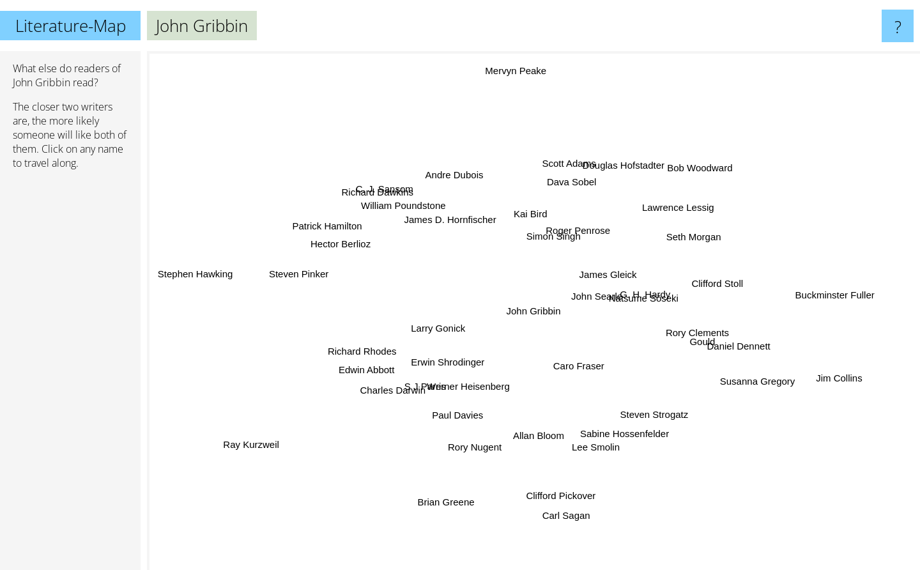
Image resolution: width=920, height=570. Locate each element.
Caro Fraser (573, 358)
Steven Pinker (277, 268)
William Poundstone (421, 214)
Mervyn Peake (519, 94)
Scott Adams (565, 181)
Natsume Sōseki (628, 297)
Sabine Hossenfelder (622, 421)
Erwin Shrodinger (442, 358)
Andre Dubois (468, 187)
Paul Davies (455, 417)
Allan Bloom (536, 429)
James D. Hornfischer (460, 229)
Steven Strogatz (645, 407)
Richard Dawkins (368, 163)
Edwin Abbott (330, 381)
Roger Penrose (590, 199)
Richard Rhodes (366, 351)
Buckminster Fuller (799, 292)
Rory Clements (687, 331)
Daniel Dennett (738, 349)
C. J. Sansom (395, 197)
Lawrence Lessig (677, 206)
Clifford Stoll (693, 284)
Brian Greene (466, 503)
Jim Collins (803, 371)
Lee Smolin (591, 441)
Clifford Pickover (562, 494)
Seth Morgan (677, 243)
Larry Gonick (450, 323)
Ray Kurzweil (269, 439)
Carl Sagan (582, 534)
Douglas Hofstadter (642, 158)
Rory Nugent (476, 438)
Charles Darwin (410, 383)
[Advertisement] (70, 375)
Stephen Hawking (189, 271)
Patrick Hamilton (352, 232)
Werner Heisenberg (463, 388)
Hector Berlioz (358, 252)
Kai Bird (536, 222)
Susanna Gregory (736, 374)
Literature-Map (70, 25)
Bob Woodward (681, 183)
